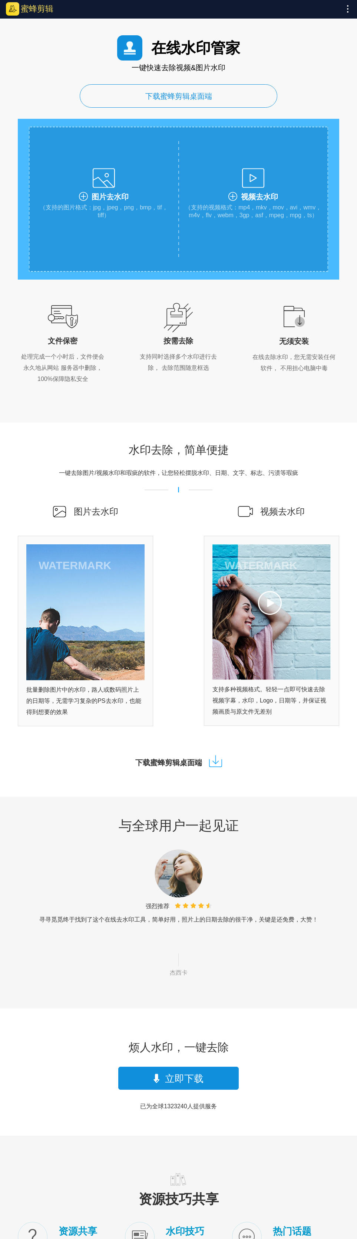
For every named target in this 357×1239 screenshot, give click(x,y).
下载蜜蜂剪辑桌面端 (178, 96)
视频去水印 (282, 511)
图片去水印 (96, 511)
